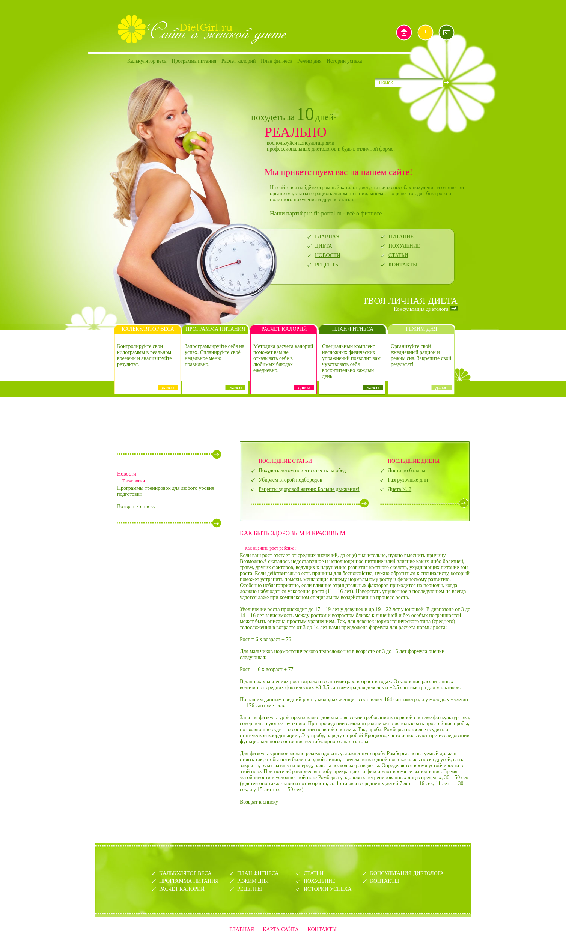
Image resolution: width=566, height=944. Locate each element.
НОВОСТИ (327, 255)
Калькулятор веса (146, 61)
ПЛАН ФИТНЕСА (257, 873)
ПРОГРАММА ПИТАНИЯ (189, 881)
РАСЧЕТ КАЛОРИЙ (182, 889)
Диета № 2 (399, 489)
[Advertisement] (283, 418)
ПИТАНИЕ (401, 236)
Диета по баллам (406, 470)
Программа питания (194, 61)
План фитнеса (276, 61)
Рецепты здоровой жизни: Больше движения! (309, 489)
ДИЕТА (323, 246)
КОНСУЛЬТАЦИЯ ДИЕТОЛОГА (407, 873)
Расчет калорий (238, 61)
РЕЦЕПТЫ (327, 265)
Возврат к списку (136, 506)
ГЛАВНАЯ (327, 236)
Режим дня (309, 61)
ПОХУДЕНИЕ (404, 246)
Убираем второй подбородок (290, 480)
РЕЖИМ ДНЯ (253, 881)
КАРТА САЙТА (281, 929)
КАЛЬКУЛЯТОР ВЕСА (185, 873)
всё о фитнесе (364, 213)
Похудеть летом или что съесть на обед (302, 470)
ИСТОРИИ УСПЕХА (328, 889)
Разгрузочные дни (408, 480)
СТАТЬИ (398, 255)
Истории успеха (344, 61)
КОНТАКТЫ (402, 265)
